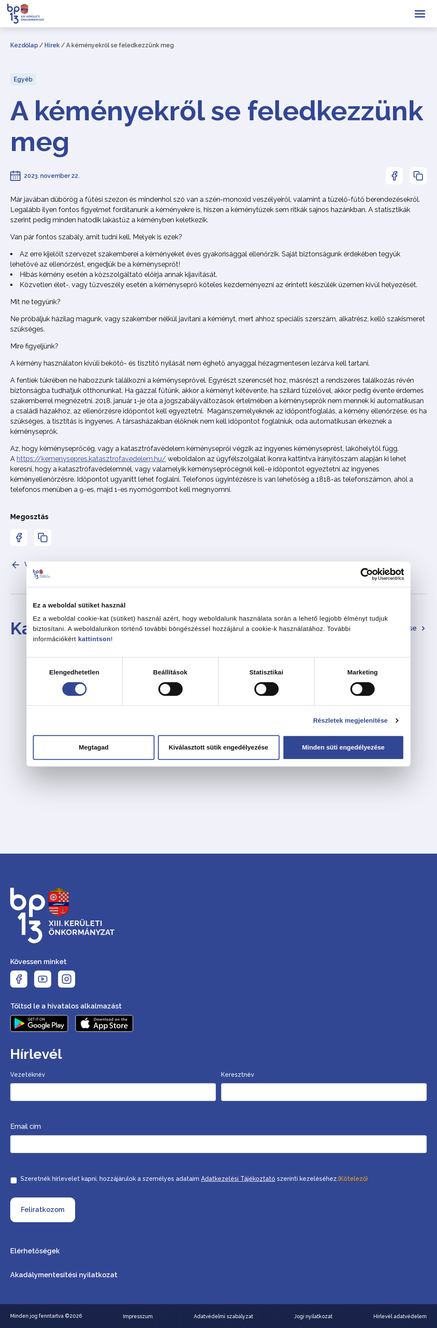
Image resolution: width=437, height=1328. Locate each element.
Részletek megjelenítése (350, 720)
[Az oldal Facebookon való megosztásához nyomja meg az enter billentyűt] (394, 175)
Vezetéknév (27, 1074)
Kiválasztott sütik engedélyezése (218, 747)
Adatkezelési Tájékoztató (238, 1178)
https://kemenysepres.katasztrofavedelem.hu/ (91, 459)
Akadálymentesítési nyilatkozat (63, 1275)
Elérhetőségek (35, 1251)
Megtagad (93, 747)
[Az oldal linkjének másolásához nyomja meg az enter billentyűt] (418, 175)
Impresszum (138, 1316)
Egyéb (23, 79)
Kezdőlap (24, 45)
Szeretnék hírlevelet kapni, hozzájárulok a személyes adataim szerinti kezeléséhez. (194, 1179)
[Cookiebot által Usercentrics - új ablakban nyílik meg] (366, 574)
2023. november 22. (51, 175)
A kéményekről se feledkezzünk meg (216, 126)
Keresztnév (237, 1074)
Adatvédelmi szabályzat (223, 1316)
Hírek (52, 45)
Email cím (25, 1126)
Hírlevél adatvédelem (400, 1316)
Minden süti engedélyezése (343, 747)
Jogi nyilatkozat (313, 1316)
